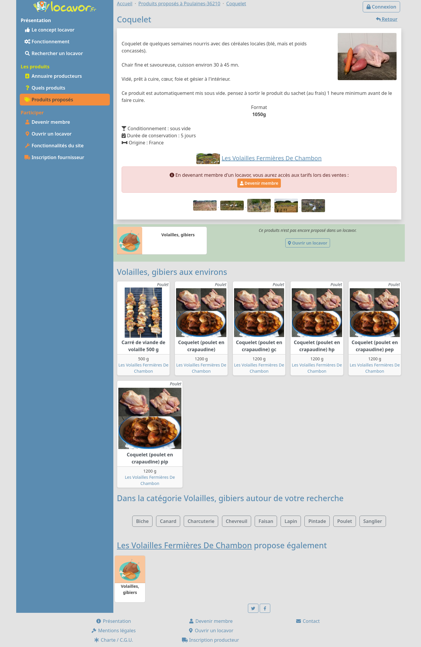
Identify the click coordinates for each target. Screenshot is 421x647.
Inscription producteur (210, 640)
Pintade (317, 521)
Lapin (290, 521)
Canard (168, 521)
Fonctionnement (46, 41)
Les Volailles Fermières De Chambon (184, 545)
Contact (308, 621)
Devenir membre (47, 122)
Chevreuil (236, 521)
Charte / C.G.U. (113, 640)
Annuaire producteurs (53, 76)
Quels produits (44, 88)
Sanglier (372, 521)
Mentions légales (113, 630)
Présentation (113, 621)
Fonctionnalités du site (54, 145)
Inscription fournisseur (54, 157)
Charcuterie (201, 521)
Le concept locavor (49, 30)
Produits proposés (48, 99)
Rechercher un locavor (53, 53)
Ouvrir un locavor (48, 134)
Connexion (381, 7)
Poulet (344, 521)
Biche (142, 521)
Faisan (265, 521)
